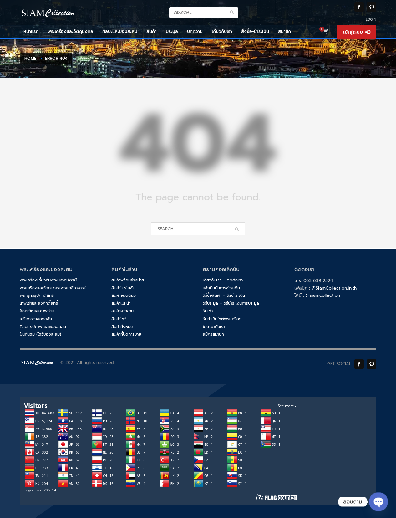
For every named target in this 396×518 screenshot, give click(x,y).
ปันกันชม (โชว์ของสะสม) (40, 334)
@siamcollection (323, 295)
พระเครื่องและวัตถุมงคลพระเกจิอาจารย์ (53, 288)
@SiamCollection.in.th (334, 288)
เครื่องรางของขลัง (36, 319)
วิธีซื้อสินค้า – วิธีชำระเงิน (224, 295)
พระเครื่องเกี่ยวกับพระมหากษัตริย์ (48, 280)
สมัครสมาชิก (213, 334)
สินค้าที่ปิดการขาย (126, 334)
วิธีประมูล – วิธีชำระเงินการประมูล (231, 303)
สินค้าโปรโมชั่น (123, 288)
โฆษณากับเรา (214, 327)
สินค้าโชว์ (118, 319)
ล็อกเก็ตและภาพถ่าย (37, 311)
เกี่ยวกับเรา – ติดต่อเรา (223, 280)
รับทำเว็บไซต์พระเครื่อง (222, 319)
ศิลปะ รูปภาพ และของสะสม (43, 327)
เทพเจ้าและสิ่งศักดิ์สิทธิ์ (39, 303)
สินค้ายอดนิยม (123, 295)
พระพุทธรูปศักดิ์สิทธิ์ (37, 295)
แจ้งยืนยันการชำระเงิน (221, 288)
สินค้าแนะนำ (120, 303)
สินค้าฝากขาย (122, 311)
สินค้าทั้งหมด (122, 327)
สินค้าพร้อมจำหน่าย (127, 280)
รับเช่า (208, 311)
